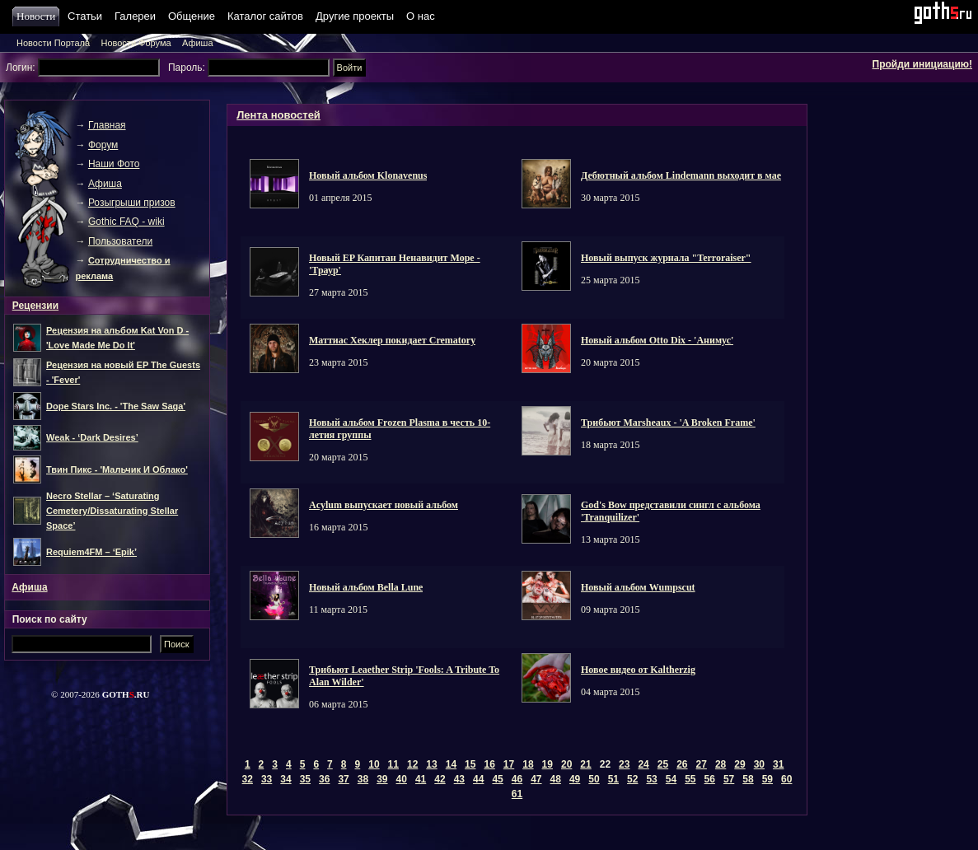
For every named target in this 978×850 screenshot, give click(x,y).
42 (439, 779)
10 (373, 764)
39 (382, 779)
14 (451, 764)
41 (420, 779)
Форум (103, 145)
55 (690, 779)
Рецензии (35, 305)
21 (585, 764)
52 (632, 779)
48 (555, 779)
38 (363, 779)
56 (709, 779)
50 (593, 779)
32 (247, 779)
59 (767, 779)
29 (739, 764)
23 (624, 764)
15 (470, 764)
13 (431, 764)
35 (305, 779)
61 (517, 794)
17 (508, 764)
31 (778, 764)
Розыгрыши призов (131, 202)
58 (747, 779)
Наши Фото (114, 164)
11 (393, 764)
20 (566, 764)
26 (681, 764)
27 (701, 764)
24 (643, 764)
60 (786, 779)
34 (285, 779)
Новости (37, 16)
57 (728, 779)
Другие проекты (355, 16)
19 (547, 764)
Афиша (197, 43)
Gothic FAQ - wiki (126, 221)
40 (401, 779)
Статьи (85, 16)
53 (651, 779)
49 (574, 779)
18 (527, 764)
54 (671, 779)
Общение (191, 16)
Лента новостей (278, 115)
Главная (107, 125)
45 (497, 779)
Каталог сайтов (265, 16)
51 (613, 779)
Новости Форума (136, 43)
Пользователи (120, 241)
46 (517, 779)
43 (459, 779)
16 (489, 764)
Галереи (135, 16)
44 (478, 779)
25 (662, 764)
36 (324, 779)
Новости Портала (53, 43)
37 (343, 779)
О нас (420, 16)
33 (266, 779)
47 (536, 779)
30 (759, 764)
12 (412, 764)
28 (720, 764)
